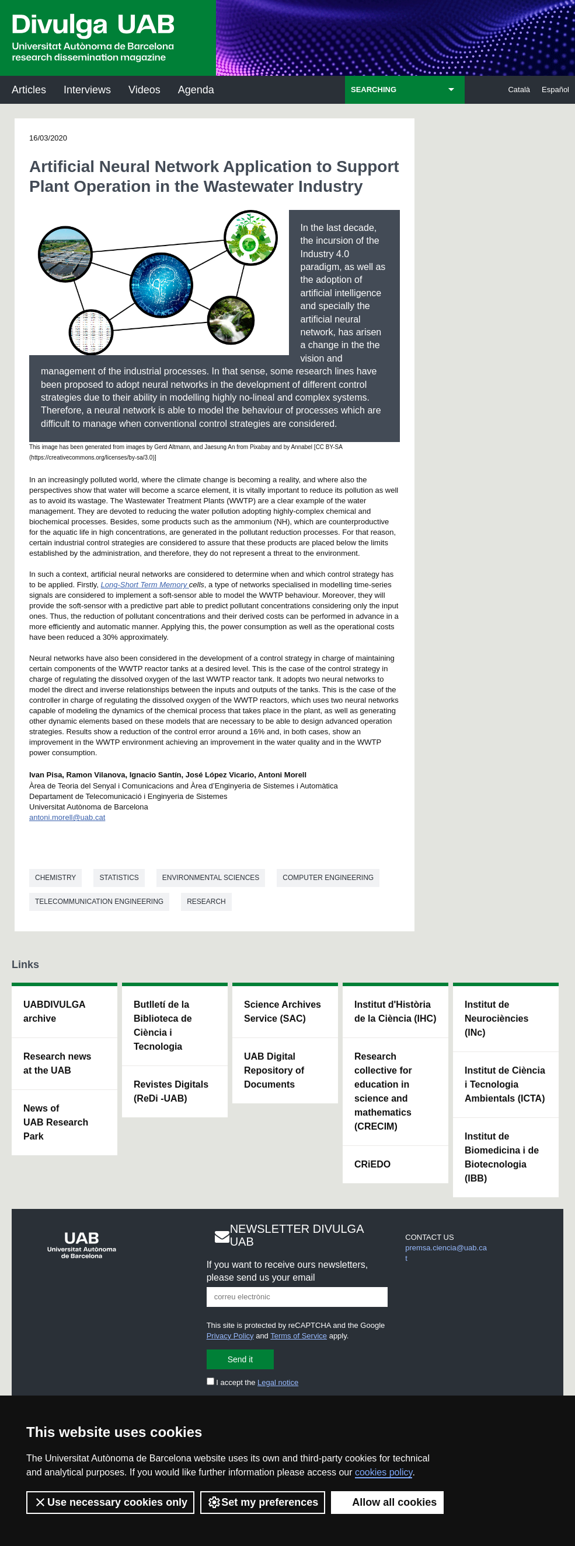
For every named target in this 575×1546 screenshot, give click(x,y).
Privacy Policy (230, 1335)
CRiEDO (372, 1164)
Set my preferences (262, 1502)
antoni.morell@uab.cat (67, 817)
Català (519, 89)
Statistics (118, 878)
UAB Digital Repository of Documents (274, 1070)
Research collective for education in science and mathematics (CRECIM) (383, 1091)
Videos (144, 90)
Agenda (196, 90)
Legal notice (277, 1382)
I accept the (253, 1382)
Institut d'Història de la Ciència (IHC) (395, 1011)
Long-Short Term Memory (145, 584)
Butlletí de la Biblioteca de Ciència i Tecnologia (163, 1025)
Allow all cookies (387, 1502)
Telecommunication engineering (99, 902)
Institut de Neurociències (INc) (496, 1018)
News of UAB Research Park (55, 1122)
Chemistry (55, 878)
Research (206, 902)
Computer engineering (328, 878)
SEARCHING (373, 89)
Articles (29, 90)
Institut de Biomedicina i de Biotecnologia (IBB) (502, 1157)
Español (555, 89)
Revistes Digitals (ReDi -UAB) (171, 1091)
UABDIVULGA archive (54, 1011)
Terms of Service (298, 1335)
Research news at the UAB (57, 1063)
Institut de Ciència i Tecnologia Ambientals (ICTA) (505, 1084)
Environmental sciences (210, 878)
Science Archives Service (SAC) (282, 1011)
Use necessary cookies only (110, 1502)
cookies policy (383, 1472)
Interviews (87, 90)
